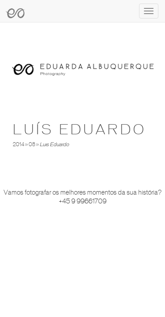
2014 (18, 144)
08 (32, 144)
